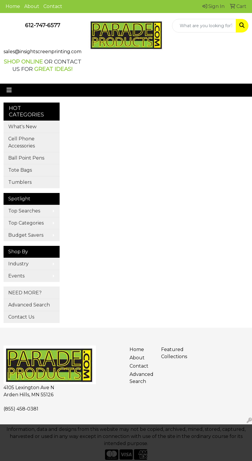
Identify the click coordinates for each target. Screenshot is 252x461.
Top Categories (26, 223)
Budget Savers (25, 235)
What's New (22, 126)
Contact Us (21, 317)
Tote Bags (20, 170)
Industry (18, 264)
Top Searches (24, 211)
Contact (52, 6)
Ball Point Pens (26, 158)
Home (13, 6)
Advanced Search (29, 305)
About (31, 6)
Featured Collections (173, 353)
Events (16, 276)
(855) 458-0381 (21, 409)
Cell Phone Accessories (21, 142)
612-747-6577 (42, 25)
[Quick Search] (204, 26)
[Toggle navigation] (9, 90)
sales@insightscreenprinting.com (42, 51)
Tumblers (20, 182)
